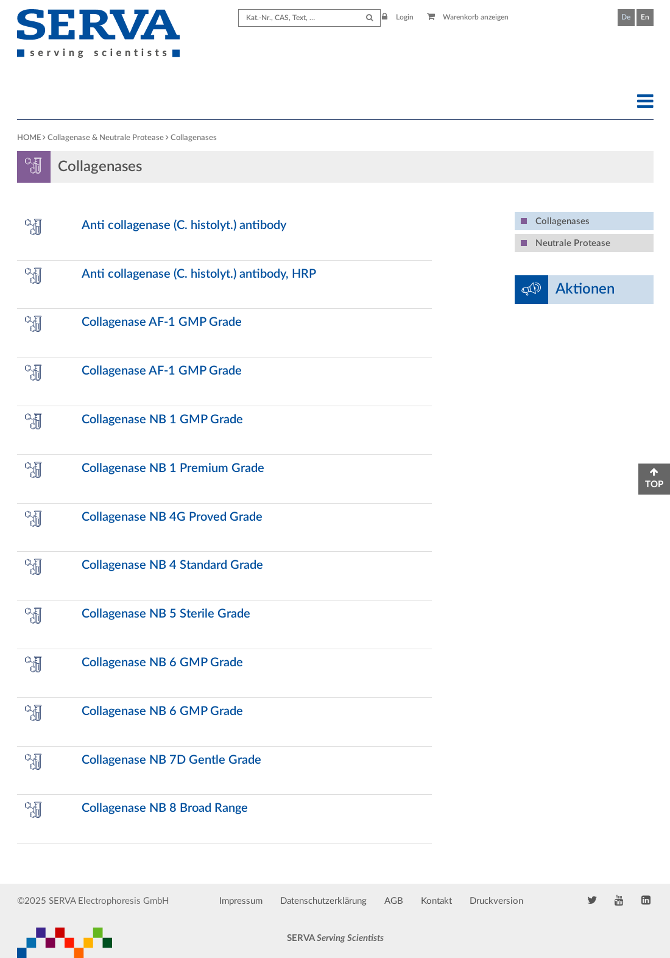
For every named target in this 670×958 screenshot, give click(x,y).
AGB (393, 901)
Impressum (241, 901)
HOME (29, 138)
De (625, 17)
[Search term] (309, 18)
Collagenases (194, 138)
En (645, 17)
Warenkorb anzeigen (468, 17)
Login (398, 17)
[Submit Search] (369, 18)
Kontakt (436, 901)
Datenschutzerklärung (323, 901)
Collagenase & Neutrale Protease (106, 138)
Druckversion (496, 901)
